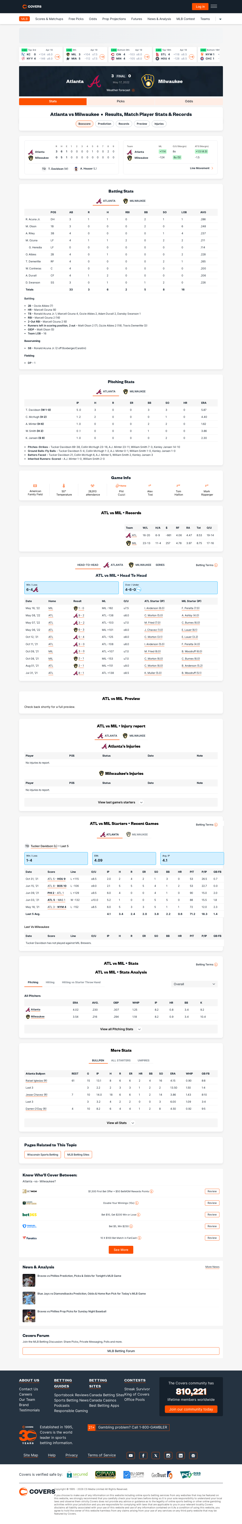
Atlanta (75, 81)
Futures (136, 19)
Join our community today (191, 1409)
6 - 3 (81, 629)
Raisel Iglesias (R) (36, 1080)
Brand (24, 1405)
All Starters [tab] (121, 1060)
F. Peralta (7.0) (190, 608)
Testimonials (29, 1410)
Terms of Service (102, 1455)
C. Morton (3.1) (153, 636)
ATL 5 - (57, 878)
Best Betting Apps (104, 1405)
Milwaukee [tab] (134, 201)
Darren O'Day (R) (36, 1108)
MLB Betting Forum (121, 1351)
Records (124, 123)
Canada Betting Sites (106, 1395)
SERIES (160, 564)
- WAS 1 (56, 900)
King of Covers (136, 1394)
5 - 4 (81, 636)
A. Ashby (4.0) (190, 615)
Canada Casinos (102, 1400)
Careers (25, 1394)
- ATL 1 (56, 893)
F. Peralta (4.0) (191, 644)
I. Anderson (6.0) (154, 608)
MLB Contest (185, 19)
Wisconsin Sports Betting (42, 1154)
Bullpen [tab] (98, 1060)
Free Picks (76, 19)
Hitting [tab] (50, 982)
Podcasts (61, 1405)
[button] (121, 1029)
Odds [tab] (189, 101)
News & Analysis (159, 19)
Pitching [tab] (33, 982)
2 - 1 (81, 658)
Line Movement (200, 168)
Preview (142, 123)
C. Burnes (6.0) (191, 622)
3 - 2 (81, 622)
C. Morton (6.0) (153, 658)
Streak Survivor (137, 1389)
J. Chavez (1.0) (153, 629)
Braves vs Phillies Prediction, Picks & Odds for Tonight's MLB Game (79, 1275)
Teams (205, 19)
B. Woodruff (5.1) (191, 673)
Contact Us (28, 1389)
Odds (93, 19)
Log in (200, 6)
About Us (29, 1380)
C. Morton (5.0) (153, 615)
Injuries (159, 123)
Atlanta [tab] (106, 201)
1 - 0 (81, 608)
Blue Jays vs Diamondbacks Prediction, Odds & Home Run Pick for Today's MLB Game (91, 1293)
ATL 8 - (57, 885)
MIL (134, 543)
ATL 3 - (57, 907)
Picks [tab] (121, 101)
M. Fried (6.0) (152, 651)
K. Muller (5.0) (153, 673)
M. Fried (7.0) (152, 622)
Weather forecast (118, 90)
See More (121, 1250)
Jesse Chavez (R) (36, 1094)
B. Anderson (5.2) (192, 665)
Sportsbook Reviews (71, 1395)
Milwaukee (170, 81)
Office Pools (134, 1399)
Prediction (104, 123)
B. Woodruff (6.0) (192, 651)
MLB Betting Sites (78, 1154)
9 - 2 (81, 615)
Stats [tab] (53, 101)
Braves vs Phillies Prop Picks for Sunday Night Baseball (71, 1311)
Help (52, 1455)
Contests (135, 1380)
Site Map (30, 1455)
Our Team (27, 1399)
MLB (24, 19)
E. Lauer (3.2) (190, 636)
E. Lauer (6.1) (189, 629)
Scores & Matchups (49, 19)
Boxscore (84, 123)
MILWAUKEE (133, 735)
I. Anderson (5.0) (154, 644)
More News (212, 1266)
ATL (134, 535)
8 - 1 (81, 673)
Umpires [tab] (143, 1060)
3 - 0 (81, 644)
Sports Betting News (71, 1400)
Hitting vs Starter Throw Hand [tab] (81, 982)
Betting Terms (207, 565)
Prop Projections (114, 19)
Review (212, 1191)
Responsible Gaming (71, 1411)
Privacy (72, 1455)
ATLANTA (107, 735)
